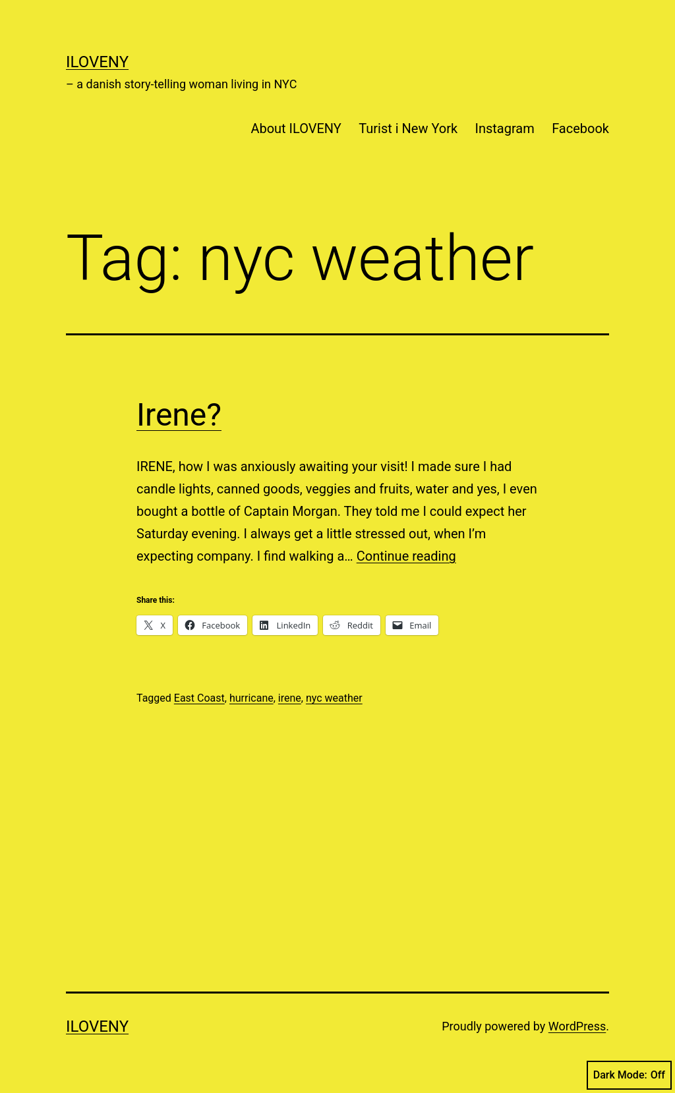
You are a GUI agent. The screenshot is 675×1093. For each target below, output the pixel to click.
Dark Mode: (629, 1075)
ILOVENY (97, 62)
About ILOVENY (295, 128)
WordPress (577, 1026)
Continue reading (406, 556)
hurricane (251, 698)
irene (289, 698)
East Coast (199, 698)
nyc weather (334, 698)
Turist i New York (408, 128)
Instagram (505, 128)
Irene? (178, 415)
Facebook (580, 128)
